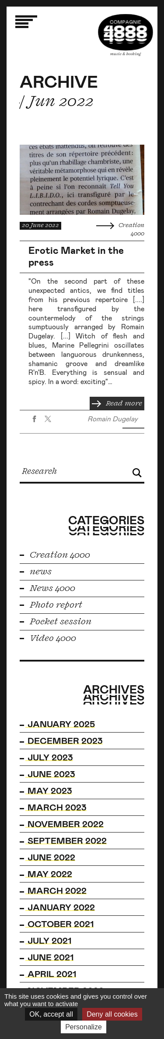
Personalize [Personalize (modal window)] (83, 1027)
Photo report (51, 605)
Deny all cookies (112, 1014)
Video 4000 (48, 638)
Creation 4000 (55, 555)
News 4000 (47, 588)
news (36, 571)
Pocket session (55, 621)
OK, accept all (51, 1014)
